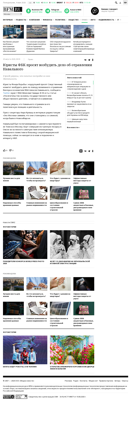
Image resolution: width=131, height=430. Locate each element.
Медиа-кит (93, 381)
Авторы (117, 381)
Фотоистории (9, 227)
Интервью (8, 20)
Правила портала (106, 381)
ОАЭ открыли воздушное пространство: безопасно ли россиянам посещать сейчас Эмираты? (60, 46)
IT (118, 20)
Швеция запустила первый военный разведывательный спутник (78, 121)
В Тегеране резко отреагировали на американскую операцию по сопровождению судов (78, 85)
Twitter (6, 93)
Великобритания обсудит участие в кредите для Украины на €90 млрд (78, 112)
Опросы (125, 381)
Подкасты (21, 20)
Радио (75, 381)
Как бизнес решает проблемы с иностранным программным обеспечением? (11, 46)
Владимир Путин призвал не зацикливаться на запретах (79, 104)
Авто (93, 20)
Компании (34, 20)
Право (85, 20)
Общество (73, 20)
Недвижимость (106, 20)
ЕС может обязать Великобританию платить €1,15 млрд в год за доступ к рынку (80, 95)
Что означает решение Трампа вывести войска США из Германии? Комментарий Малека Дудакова (36, 46)
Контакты (83, 381)
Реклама (68, 381)
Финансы (47, 20)
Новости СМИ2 (9, 222)
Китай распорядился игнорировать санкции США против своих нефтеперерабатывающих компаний (84, 46)
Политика (60, 20)
